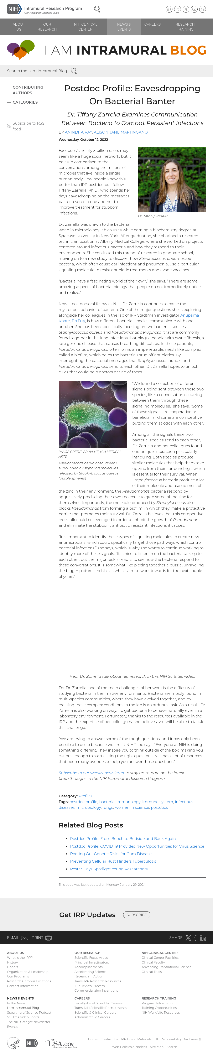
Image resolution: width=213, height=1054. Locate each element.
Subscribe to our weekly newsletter (91, 772)
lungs (108, 807)
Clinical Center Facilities (160, 958)
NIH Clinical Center (85, 26)
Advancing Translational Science (166, 967)
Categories (25, 102)
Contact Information (22, 986)
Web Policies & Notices (129, 1047)
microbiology (89, 807)
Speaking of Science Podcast (29, 1012)
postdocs (159, 807)
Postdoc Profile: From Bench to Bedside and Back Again (123, 838)
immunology (128, 801)
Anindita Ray (78, 132)
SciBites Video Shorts (23, 1017)
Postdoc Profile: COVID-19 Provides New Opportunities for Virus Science (137, 846)
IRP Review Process (89, 986)
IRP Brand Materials (136, 1039)
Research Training (185, 26)
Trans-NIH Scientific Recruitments (100, 1008)
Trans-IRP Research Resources (97, 981)
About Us (19, 26)
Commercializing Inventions (96, 990)
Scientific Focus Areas (91, 958)
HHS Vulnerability (178, 1039)
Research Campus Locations (29, 981)
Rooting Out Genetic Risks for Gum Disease (111, 853)
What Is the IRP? (20, 958)
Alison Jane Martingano (121, 132)
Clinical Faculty (153, 962)
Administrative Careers (92, 1017)
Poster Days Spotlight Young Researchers (109, 869)
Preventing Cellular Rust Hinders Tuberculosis (113, 861)
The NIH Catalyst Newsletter (28, 1022)
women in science (132, 807)
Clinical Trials (152, 972)
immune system (157, 801)
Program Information (158, 1003)
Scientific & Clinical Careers (95, 1012)
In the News (16, 1003)
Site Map (156, 1047)
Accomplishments (88, 967)
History (12, 962)
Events (12, 1027)
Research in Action (88, 976)
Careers (152, 24)
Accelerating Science (90, 972)
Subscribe (137, 915)
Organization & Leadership (27, 972)
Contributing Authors (28, 90)
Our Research (47, 26)
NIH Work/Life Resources (161, 1012)
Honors (12, 967)
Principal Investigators (91, 962)
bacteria (107, 801)
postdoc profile (83, 801)
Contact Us (109, 1039)
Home (93, 1039)
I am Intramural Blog (23, 1008)
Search (172, 1047)
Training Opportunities (159, 1008)
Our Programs (18, 976)
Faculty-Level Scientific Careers (98, 1003)
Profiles (86, 796)
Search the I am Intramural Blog (37, 70)
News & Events (124, 26)
